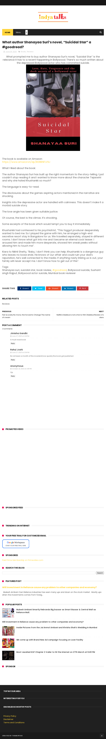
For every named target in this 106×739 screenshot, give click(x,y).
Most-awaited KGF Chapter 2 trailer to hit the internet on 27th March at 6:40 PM (55, 652)
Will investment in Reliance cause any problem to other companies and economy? (49, 587)
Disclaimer (8, 719)
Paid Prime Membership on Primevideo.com (22, 560)
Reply (13, 343)
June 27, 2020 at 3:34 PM (20, 352)
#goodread (59, 270)
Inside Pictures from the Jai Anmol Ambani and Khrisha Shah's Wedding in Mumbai (56, 627)
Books (23, 51)
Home (7, 32)
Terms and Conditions (14, 722)
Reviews (30, 51)
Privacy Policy (10, 716)
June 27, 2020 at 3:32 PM (20, 336)
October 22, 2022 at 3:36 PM (21, 369)
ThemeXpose (17, 736)
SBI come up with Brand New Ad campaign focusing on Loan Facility (49, 639)
